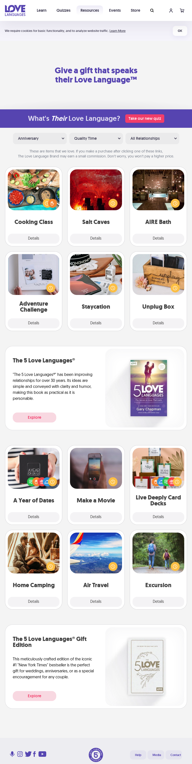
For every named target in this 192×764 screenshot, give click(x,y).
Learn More (118, 31)
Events (115, 10)
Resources (89, 10)
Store (135, 10)
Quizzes (63, 10)
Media (156, 755)
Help (138, 755)
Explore (34, 417)
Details (33, 239)
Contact (175, 755)
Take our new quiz (144, 118)
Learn (41, 10)
